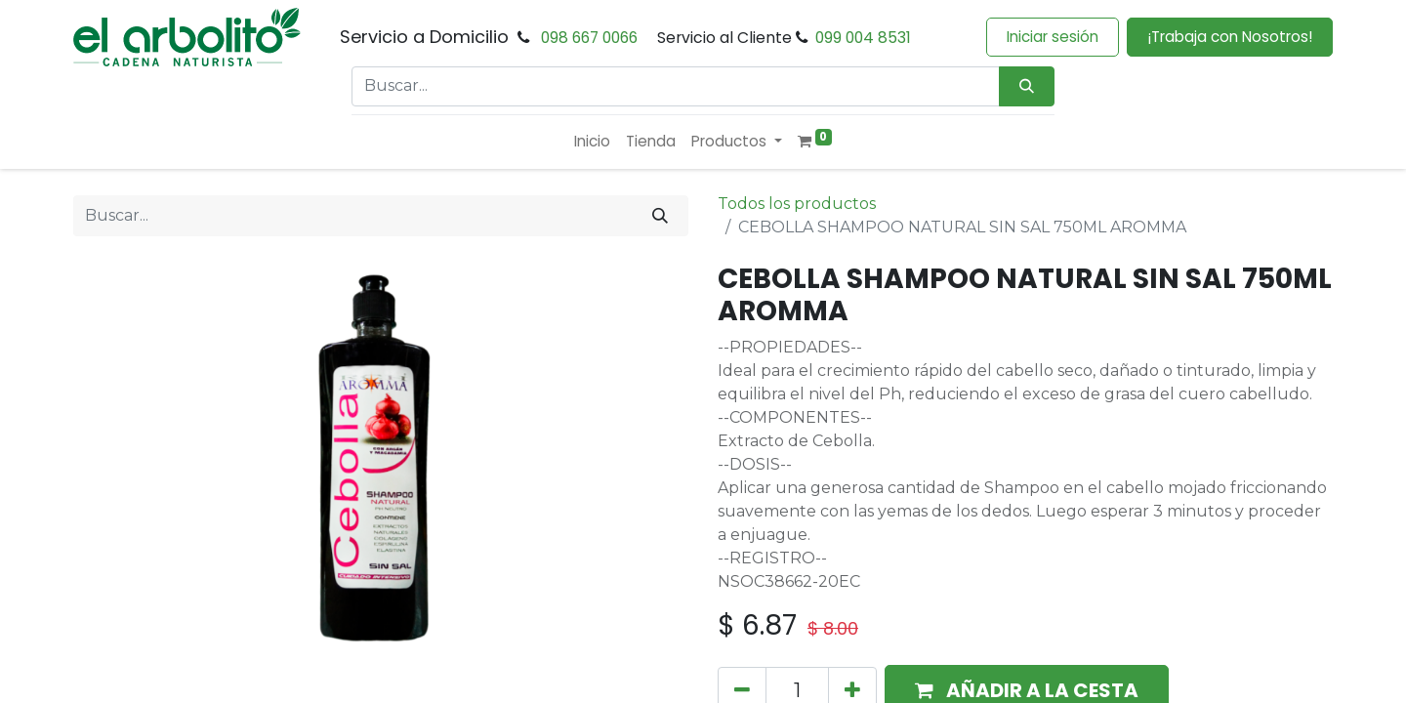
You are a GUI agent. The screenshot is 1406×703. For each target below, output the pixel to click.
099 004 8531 (863, 37)
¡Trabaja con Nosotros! (1229, 36)
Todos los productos (797, 203)
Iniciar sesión (1052, 36)
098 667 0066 (589, 37)
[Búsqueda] (1026, 86)
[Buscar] (660, 215)
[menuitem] (592, 142)
